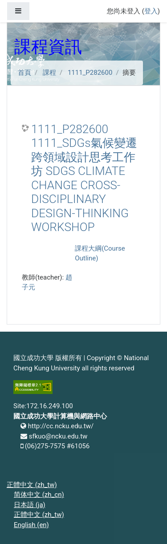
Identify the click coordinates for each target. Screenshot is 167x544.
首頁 (24, 73)
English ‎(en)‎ (31, 525)
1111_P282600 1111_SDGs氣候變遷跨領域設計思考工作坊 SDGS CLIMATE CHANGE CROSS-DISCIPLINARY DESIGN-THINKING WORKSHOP (84, 178)
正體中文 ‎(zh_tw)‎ (32, 485)
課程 (49, 73)
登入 (151, 11)
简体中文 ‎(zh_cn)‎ (39, 495)
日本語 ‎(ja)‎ (29, 505)
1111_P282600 (90, 73)
